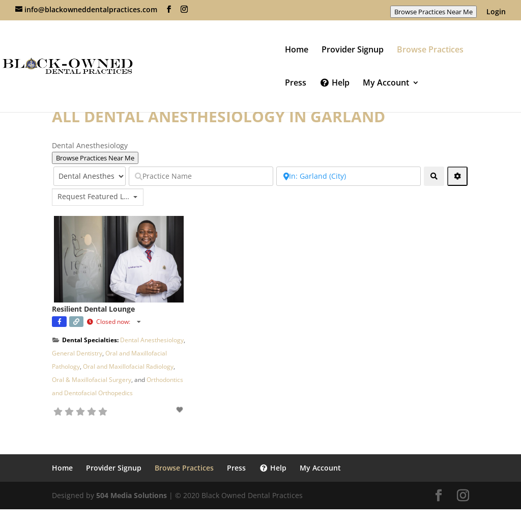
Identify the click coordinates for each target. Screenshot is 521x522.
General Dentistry (77, 353)
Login (496, 12)
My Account (386, 83)
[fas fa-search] (434, 176)
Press (295, 83)
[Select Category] (89, 176)
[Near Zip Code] (348, 176)
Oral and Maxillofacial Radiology (128, 366)
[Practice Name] (201, 176)
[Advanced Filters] (457, 176)
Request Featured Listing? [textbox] (94, 196)
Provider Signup (353, 50)
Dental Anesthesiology (152, 340)
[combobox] (97, 197)
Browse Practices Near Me (433, 11)
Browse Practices (430, 50)
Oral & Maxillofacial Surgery (91, 379)
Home (296, 50)
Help (335, 83)
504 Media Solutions (131, 495)
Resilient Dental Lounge (93, 309)
